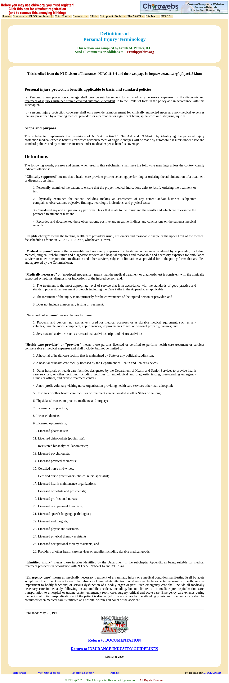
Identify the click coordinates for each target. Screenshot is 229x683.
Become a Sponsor (83, 672)
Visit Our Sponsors (49, 672)
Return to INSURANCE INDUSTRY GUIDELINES (114, 649)
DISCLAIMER (212, 672)
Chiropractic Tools (110, 16)
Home (5, 16)
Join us (115, 672)
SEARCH (166, 16)
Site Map (151, 16)
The (134, 16)
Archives (44, 16)
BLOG (33, 16)
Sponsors (18, 16)
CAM (93, 16)
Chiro (61, 16)
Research (78, 16)
